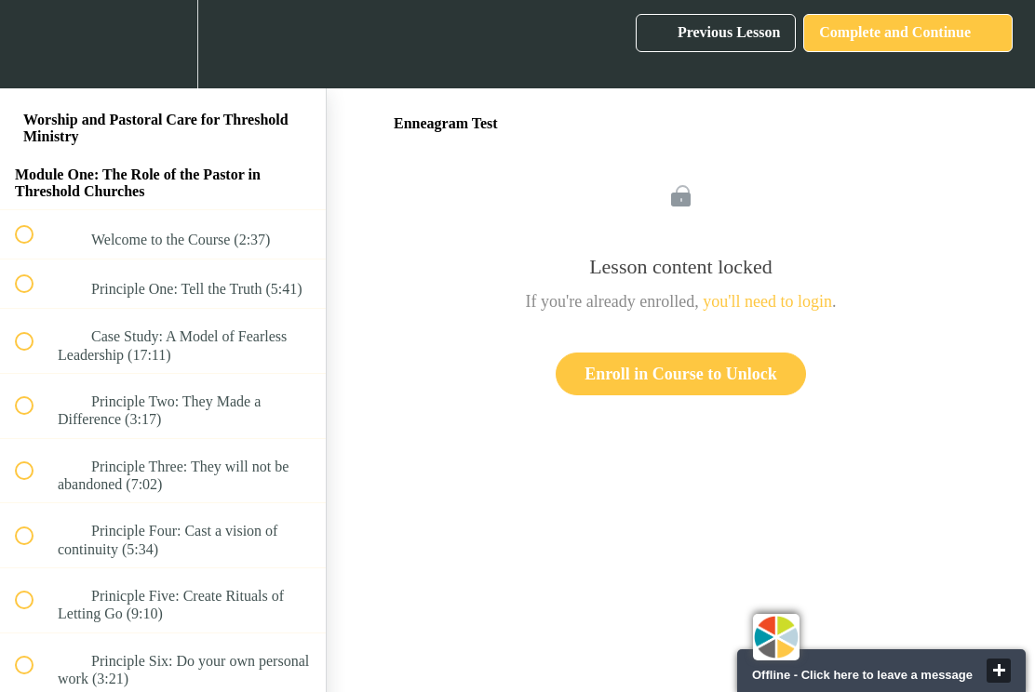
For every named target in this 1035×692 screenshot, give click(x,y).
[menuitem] (162, 44)
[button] (34, 44)
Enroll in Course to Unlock (681, 374)
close (999, 671)
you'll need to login (767, 301)
